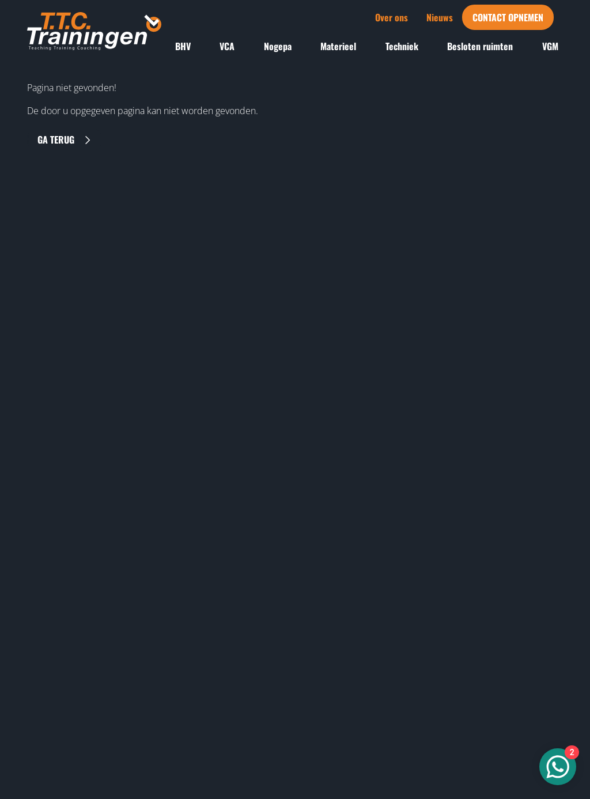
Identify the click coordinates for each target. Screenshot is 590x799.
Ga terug (65, 139)
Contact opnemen (507, 17)
